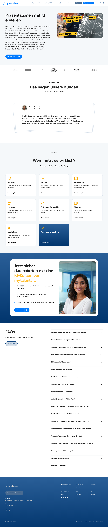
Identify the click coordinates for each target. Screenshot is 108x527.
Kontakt (93, 494)
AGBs (85, 521)
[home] (10, 3)
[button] (69, 3)
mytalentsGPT (47, 3)
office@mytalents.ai (10, 505)
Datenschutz (99, 521)
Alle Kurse (33, 3)
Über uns (93, 488)
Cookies (91, 521)
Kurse (62, 488)
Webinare (78, 494)
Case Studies (79, 488)
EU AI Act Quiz (58, 3)
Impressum (79, 521)
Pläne (39, 3)
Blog (77, 491)
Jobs (92, 491)
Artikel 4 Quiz (65, 497)
